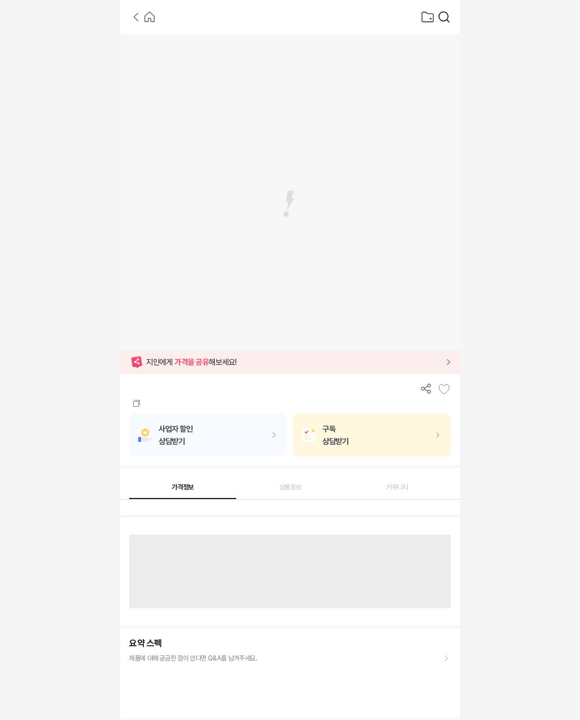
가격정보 (183, 487)
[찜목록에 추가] (444, 389)
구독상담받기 (335, 435)
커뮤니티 (397, 487)
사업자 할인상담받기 (176, 435)
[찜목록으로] (427, 17)
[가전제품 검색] (444, 17)
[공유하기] (426, 388)
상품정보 (290, 487)
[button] (290, 362)
